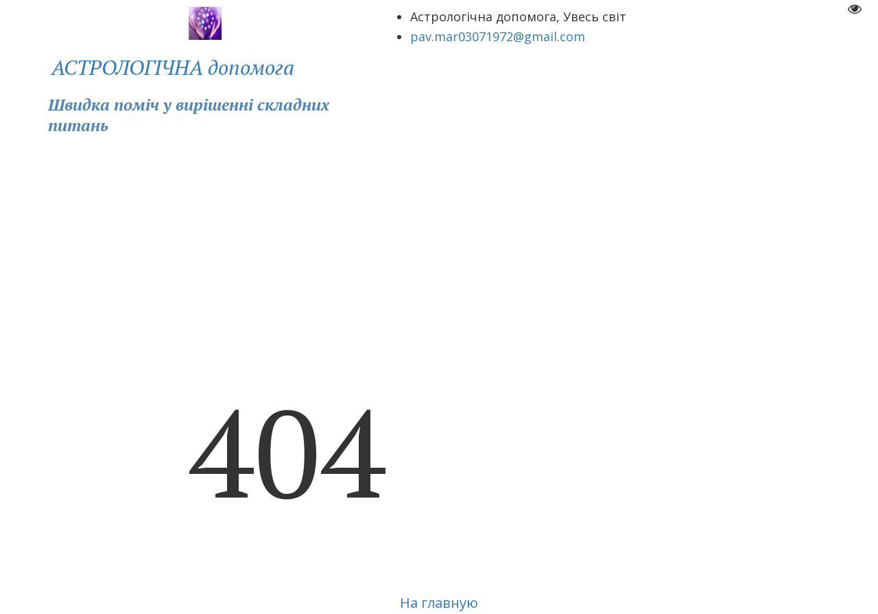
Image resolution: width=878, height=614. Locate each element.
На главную (439, 602)
